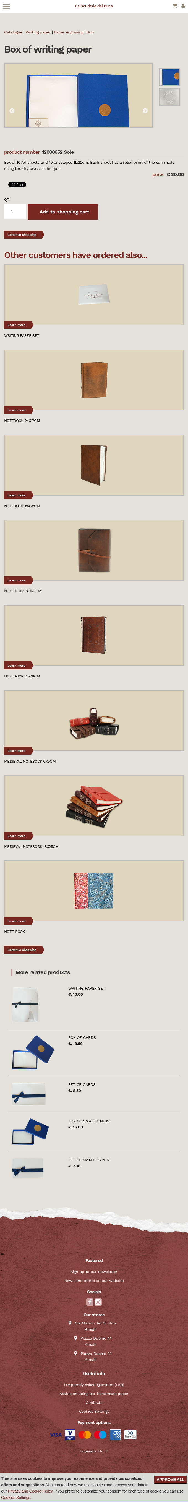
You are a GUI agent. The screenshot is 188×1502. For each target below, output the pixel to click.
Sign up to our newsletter (94, 1271)
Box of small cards (88, 1121)
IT (106, 1451)
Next (145, 111)
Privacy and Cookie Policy (30, 1491)
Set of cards (82, 1084)
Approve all (170, 1479)
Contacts (94, 1402)
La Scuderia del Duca (94, 6)
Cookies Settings (15, 1497)
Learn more (16, 325)
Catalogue (13, 32)
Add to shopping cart (63, 212)
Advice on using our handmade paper (93, 1393)
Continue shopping (21, 235)
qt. (7, 199)
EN (100, 1451)
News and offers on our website (94, 1280)
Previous (12, 111)
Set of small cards (88, 1160)
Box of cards (82, 1037)
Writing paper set (86, 988)
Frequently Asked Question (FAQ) (94, 1385)
